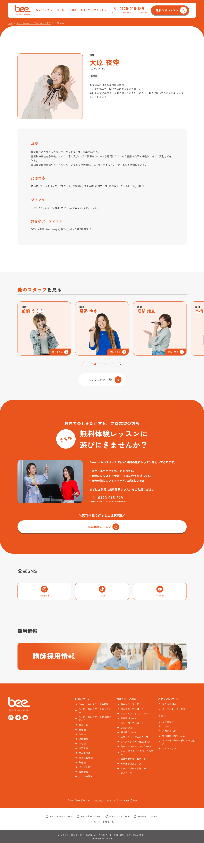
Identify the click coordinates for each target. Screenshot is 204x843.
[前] (84, 364)
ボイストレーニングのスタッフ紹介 (33, 23)
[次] (120, 364)
